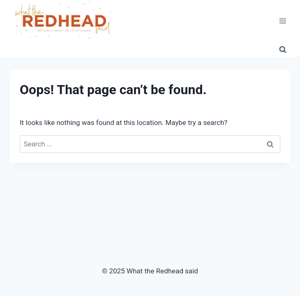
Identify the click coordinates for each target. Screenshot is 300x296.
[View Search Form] (282, 49)
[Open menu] (282, 21)
